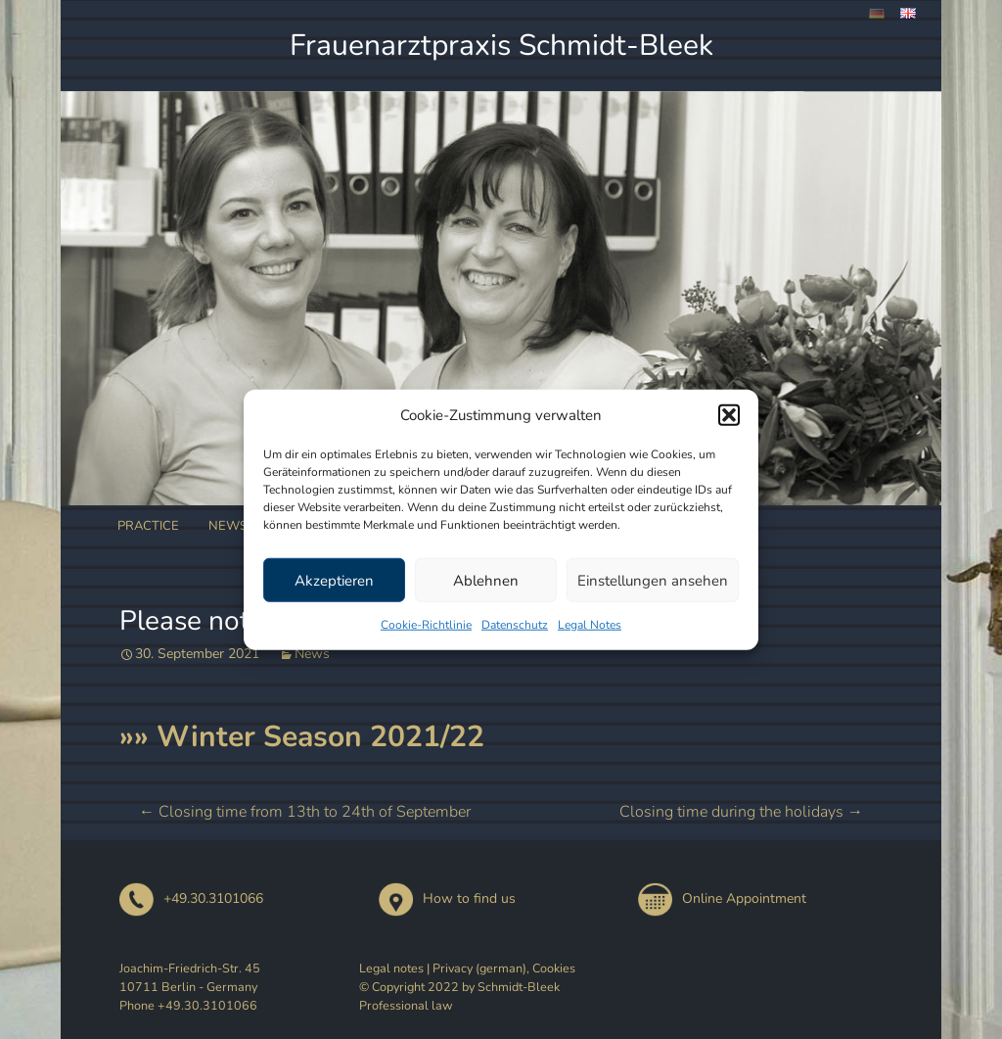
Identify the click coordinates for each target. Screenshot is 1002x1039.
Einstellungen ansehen (652, 580)
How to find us (447, 898)
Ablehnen (486, 580)
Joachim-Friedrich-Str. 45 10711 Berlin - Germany (189, 977)
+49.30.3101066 (191, 898)
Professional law (406, 1005)
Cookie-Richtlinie (426, 625)
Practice (148, 526)
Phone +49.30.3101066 (188, 1005)
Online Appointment (722, 898)
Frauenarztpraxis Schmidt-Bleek (501, 45)
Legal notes (391, 968)
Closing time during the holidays (741, 812)
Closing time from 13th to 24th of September (305, 812)
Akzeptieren (334, 580)
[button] (729, 415)
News (228, 526)
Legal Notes (589, 625)
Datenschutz (514, 625)
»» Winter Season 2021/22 (301, 737)
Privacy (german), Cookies (504, 968)
